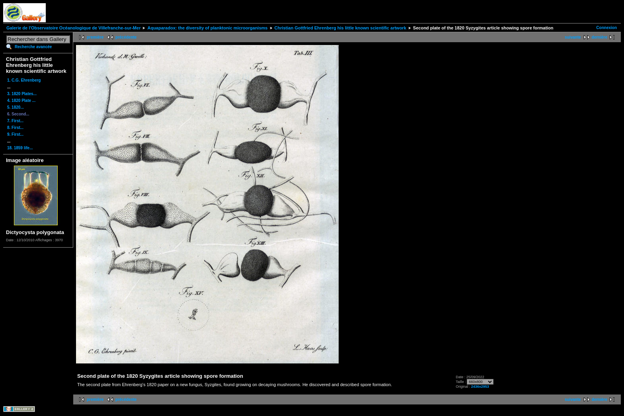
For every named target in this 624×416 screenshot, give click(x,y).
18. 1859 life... (20, 148)
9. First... (15, 134)
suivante (573, 37)
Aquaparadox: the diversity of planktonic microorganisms (207, 27)
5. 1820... (15, 107)
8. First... (15, 127)
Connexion (606, 27)
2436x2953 (480, 387)
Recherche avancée (33, 47)
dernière (599, 37)
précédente (125, 37)
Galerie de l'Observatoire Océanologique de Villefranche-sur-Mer (73, 27)
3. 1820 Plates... (22, 94)
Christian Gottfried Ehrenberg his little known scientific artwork (340, 27)
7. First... (15, 121)
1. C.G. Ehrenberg (24, 80)
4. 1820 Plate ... (21, 100)
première (95, 37)
